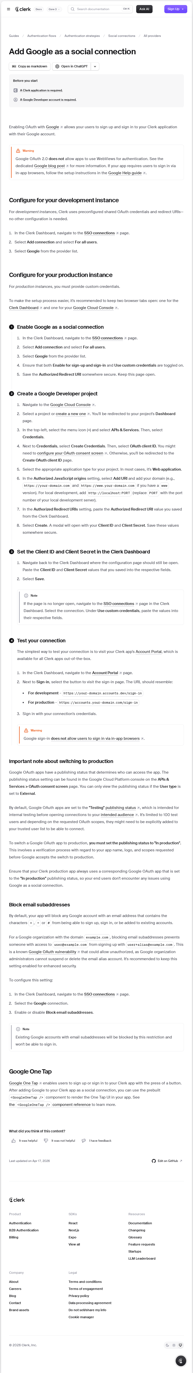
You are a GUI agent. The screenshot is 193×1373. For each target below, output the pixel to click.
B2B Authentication (24, 1230)
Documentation (140, 1223)
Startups (134, 1251)
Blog (12, 1296)
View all (74, 1244)
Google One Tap (30, 1071)
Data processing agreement (90, 1303)
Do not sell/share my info (87, 1310)
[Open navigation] (8, 9)
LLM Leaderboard (142, 1258)
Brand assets (19, 1310)
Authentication (20, 1223)
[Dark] (167, 1345)
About (13, 1282)
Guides (14, 36)
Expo (72, 1237)
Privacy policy (79, 1296)
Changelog (136, 1230)
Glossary (135, 1237)
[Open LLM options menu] (95, 66)
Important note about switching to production (61, 761)
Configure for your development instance (64, 200)
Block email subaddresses (39, 904)
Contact (15, 1303)
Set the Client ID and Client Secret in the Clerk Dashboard (83, 551)
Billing (13, 1237)
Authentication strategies (82, 36)
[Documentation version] (54, 9)
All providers (152, 36)
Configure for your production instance (60, 274)
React (73, 1223)
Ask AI (144, 9)
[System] (180, 1345)
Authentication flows (41, 36)
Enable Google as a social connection (60, 327)
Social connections (121, 36)
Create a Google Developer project (57, 393)
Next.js (74, 1230)
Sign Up (176, 9)
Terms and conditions (85, 1282)
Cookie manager (81, 1317)
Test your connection (41, 640)
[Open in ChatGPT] (71, 66)
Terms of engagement (86, 1289)
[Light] (173, 1345)
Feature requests (141, 1244)
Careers (15, 1289)
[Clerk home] (17, 1200)
